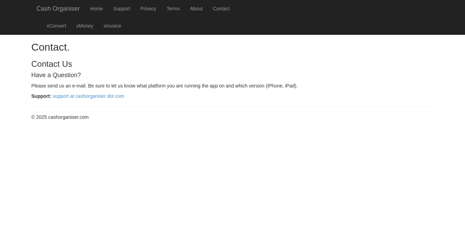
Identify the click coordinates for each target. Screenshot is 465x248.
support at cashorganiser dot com (88, 96)
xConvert (56, 26)
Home (96, 8)
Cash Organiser (58, 8)
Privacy (148, 8)
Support (121, 8)
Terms (173, 8)
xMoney (84, 26)
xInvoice (112, 26)
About (196, 8)
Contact (221, 8)
